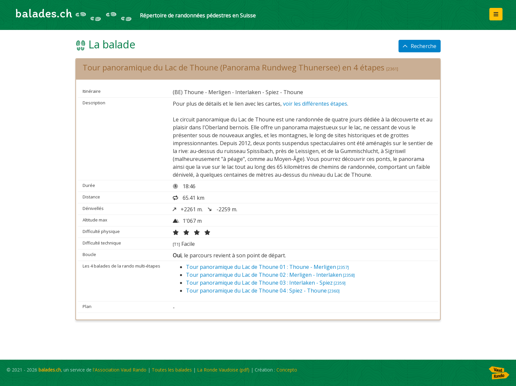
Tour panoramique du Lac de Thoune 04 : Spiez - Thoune (263, 290)
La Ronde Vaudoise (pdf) (223, 370)
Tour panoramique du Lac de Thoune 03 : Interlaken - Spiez (266, 282)
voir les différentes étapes (315, 103)
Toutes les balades (172, 370)
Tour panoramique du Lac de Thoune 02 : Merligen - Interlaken (270, 274)
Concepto (286, 370)
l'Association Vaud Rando (119, 370)
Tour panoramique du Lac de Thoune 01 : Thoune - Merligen (267, 266)
